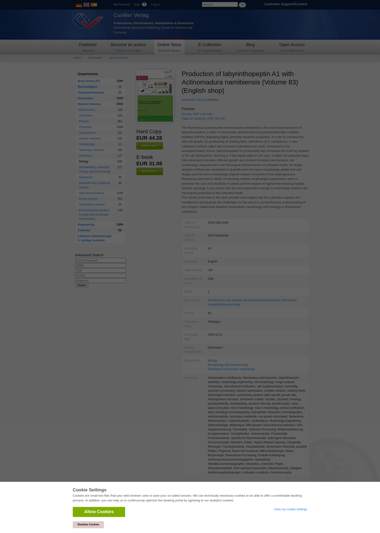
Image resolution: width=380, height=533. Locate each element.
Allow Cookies (99, 511)
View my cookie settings (290, 509)
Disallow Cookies (88, 524)
